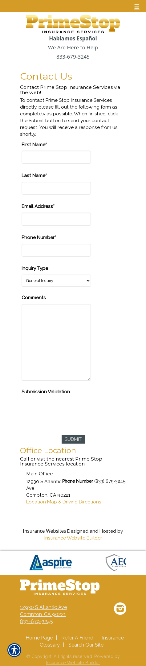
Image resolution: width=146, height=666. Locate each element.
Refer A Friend (77, 638)
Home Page (39, 638)
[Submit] (73, 439)
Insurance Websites (44, 531)
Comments (34, 297)
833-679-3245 (73, 56)
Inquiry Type (35, 268)
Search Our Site (85, 645)
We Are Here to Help (73, 47)
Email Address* (38, 206)
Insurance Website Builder (73, 538)
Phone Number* (39, 237)
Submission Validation (46, 392)
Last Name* (34, 175)
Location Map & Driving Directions (63, 502)
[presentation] (68, 410)
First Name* (34, 144)
